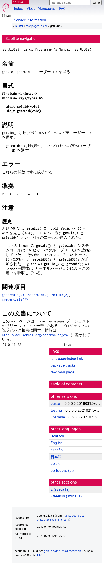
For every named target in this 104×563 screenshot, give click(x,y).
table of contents (66, 384)
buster (19, 26)
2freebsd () (66, 496)
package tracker (64, 365)
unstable (58, 417)
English (57, 443)
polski (55, 464)
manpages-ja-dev (36, 26)
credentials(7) (15, 299)
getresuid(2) (13, 295)
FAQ (62, 8)
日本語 (56, 457)
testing (56, 410)
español (57, 450)
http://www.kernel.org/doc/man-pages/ (35, 335)
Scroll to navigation (21, 38)
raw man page (62, 372)
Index (18, 8)
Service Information (30, 20)
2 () (60, 489)
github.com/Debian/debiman (62, 551)
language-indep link (67, 358)
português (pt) (62, 470)
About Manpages (41, 8)
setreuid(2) (38, 295)
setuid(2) (60, 295)
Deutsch (57, 436)
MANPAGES (20, 1)
